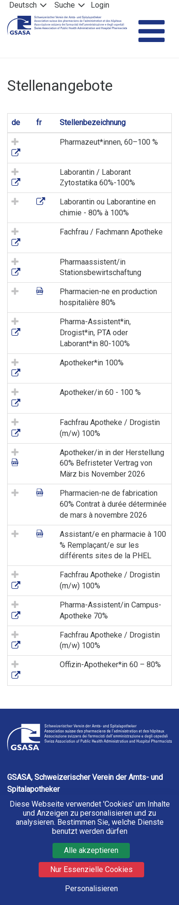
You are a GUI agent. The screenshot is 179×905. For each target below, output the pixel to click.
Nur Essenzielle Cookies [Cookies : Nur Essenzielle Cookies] (91, 869)
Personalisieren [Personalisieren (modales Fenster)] (91, 888)
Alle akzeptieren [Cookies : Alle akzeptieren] (91, 850)
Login (100, 5)
